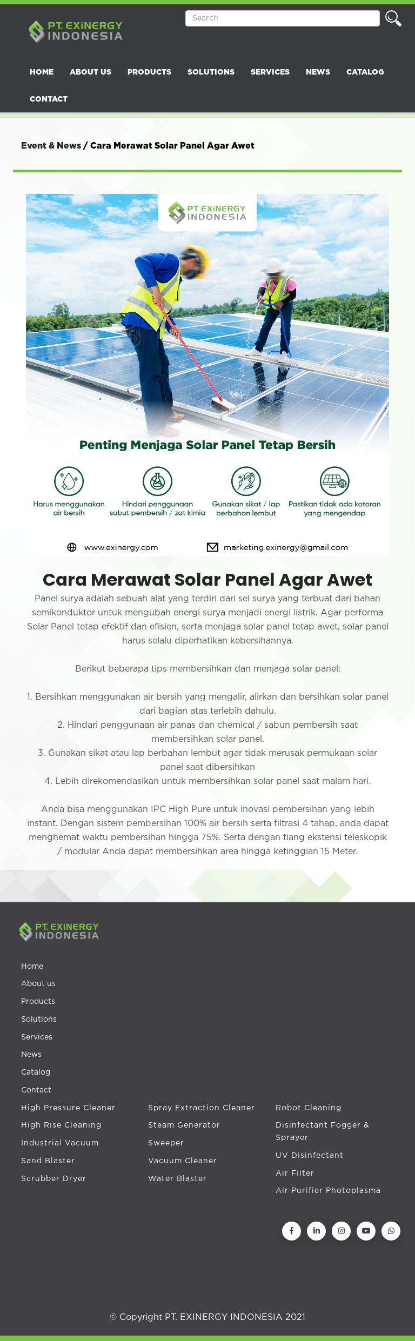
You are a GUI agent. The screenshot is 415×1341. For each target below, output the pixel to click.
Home (32, 966)
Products (38, 1001)
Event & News (51, 146)
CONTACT (49, 99)
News (31, 1054)
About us (38, 984)
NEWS (318, 72)
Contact (36, 1090)
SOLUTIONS (211, 72)
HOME (41, 72)
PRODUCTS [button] (149, 72)
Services (36, 1037)
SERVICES (270, 72)
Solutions (39, 1019)
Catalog (35, 1072)
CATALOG (365, 72)
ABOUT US (90, 72)
